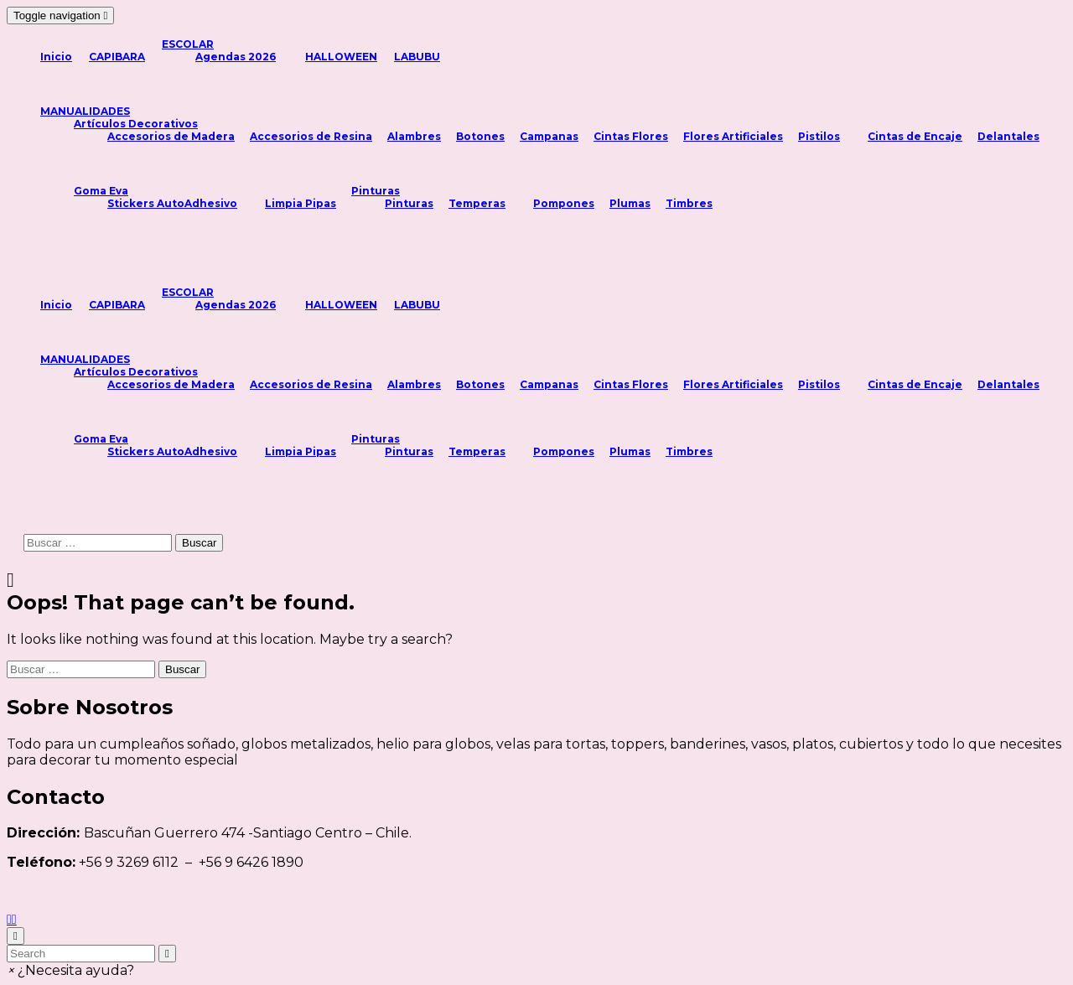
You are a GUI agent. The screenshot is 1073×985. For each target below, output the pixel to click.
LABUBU (417, 56)
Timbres (689, 203)
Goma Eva (101, 190)
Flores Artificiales (733, 136)
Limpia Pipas (300, 203)
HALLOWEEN (341, 56)
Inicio (56, 56)
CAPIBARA (117, 56)
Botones (480, 136)
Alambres (414, 136)
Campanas (549, 136)
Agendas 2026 (235, 56)
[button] (70, 970)
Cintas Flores (631, 136)
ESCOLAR (188, 44)
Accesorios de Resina (311, 136)
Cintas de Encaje (915, 136)
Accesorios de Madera (171, 136)
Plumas (630, 203)
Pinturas (375, 190)
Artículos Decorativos (136, 123)
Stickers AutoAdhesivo (172, 203)
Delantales (1008, 136)
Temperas (476, 203)
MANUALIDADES (85, 111)
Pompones (563, 203)
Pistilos (819, 136)
